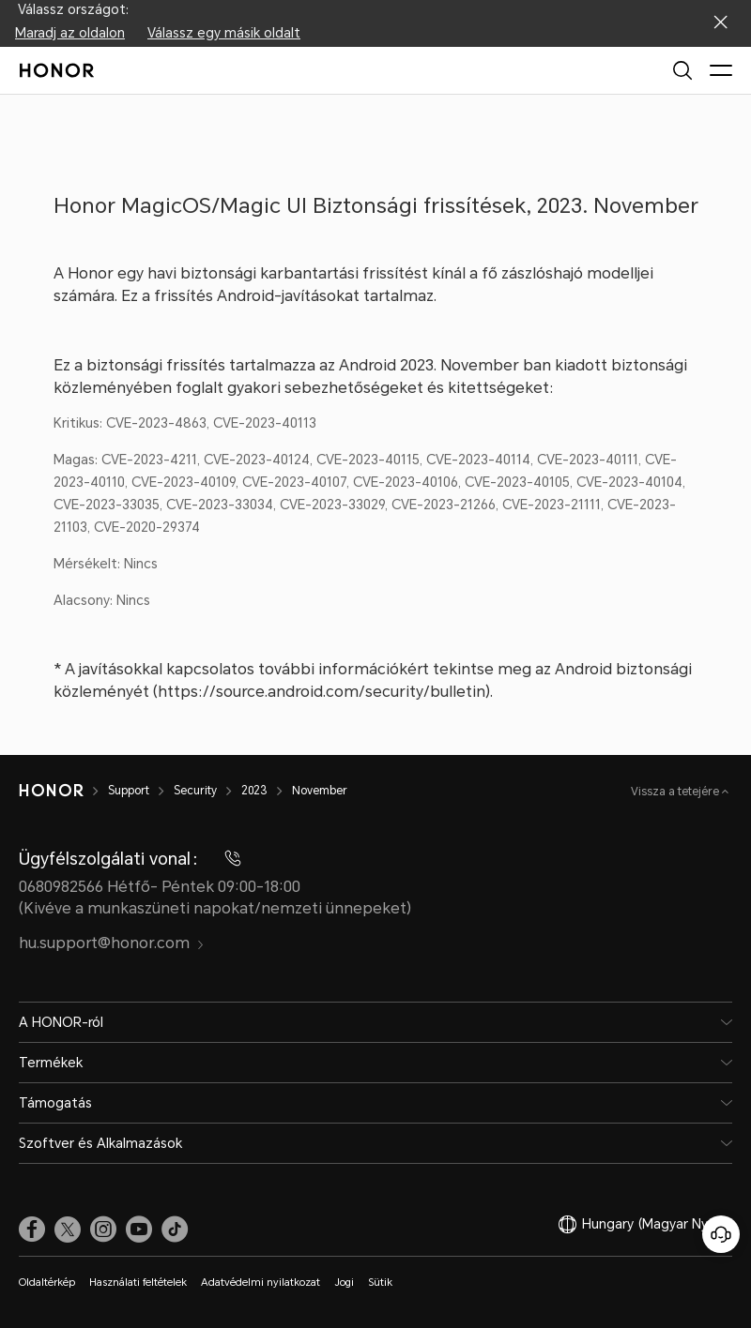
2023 (254, 790)
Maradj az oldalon (70, 32)
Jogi (344, 1282)
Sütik (380, 1282)
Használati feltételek (138, 1282)
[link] (32, 1228)
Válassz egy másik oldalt (223, 32)
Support (128, 790)
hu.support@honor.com (112, 943)
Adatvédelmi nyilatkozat (260, 1282)
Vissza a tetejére (676, 791)
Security (195, 790)
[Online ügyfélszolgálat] (721, 1234)
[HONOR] (51, 790)
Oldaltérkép (47, 1282)
